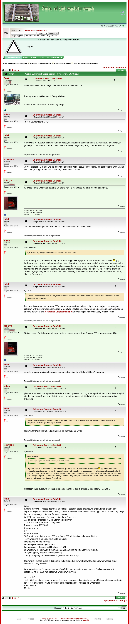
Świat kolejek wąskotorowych (15, 63)
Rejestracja (56, 57)
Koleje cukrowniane (62, 63)
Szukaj (34, 57)
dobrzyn (8, 180)
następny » (120, 67)
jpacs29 (86, 620)
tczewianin (9, 159)
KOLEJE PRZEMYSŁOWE (40, 63)
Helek (6, 135)
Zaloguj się (28, 30)
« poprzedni (108, 67)
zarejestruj (42, 30)
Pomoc (26, 57)
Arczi (6, 78)
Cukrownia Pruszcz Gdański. (86, 63)
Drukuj (121, 70)
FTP (47, 40)
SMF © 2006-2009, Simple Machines (74, 618)
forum (76, 40)
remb (6, 499)
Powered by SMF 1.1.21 (50, 618)
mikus (7, 114)
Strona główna (13, 57)
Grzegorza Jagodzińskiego (58, 312)
